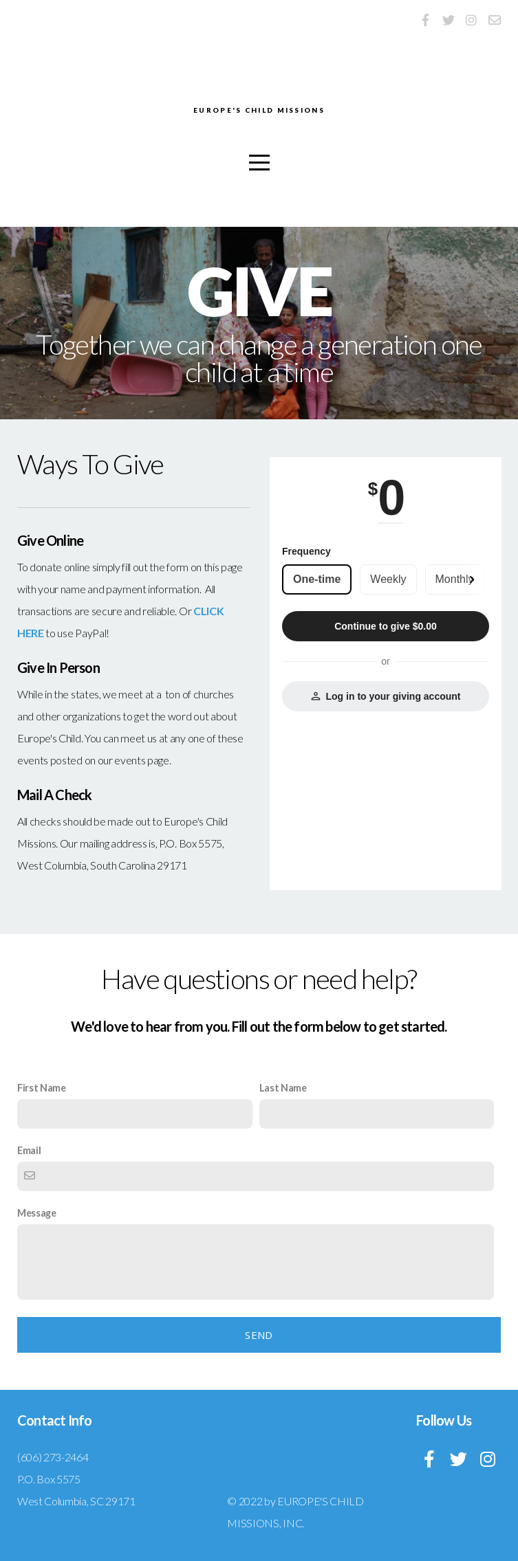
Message (36, 1213)
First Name (41, 1088)
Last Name (283, 1088)
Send (258, 1335)
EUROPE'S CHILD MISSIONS (259, 111)
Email (29, 1150)
